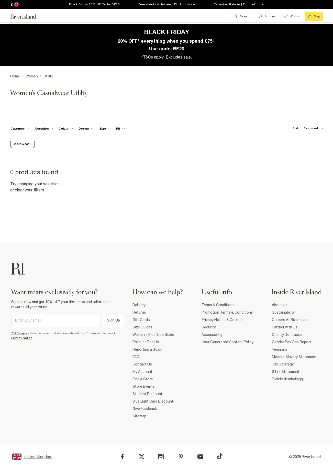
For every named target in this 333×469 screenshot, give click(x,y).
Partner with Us (284, 327)
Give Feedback (144, 409)
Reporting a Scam (147, 349)
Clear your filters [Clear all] (29, 190)
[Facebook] (122, 456)
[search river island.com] (241, 16)
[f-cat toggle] (19, 128)
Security (209, 327)
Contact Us (142, 364)
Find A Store (142, 379)
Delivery (139, 305)
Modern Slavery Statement (294, 357)
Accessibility (212, 335)
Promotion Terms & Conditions (227, 312)
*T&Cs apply (20, 333)
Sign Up (113, 320)
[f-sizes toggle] (105, 128)
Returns (139, 312)
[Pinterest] (180, 456)
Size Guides (142, 327)
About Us (279, 305)
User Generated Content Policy (227, 342)
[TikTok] (220, 456)
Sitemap (139, 416)
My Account (142, 372)
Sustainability (283, 312)
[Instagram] (161, 456)
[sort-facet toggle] (306, 128)
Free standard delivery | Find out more (166, 4)
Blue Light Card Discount (152, 401)
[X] (142, 456)
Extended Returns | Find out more (238, 4)
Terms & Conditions (218, 305)
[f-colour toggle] (65, 128)
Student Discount (147, 394)
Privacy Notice (21, 338)
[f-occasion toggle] (44, 128)
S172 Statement (285, 372)
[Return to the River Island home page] (27, 16)
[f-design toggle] (86, 128)
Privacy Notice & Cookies (222, 320)
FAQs (136, 357)
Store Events (143, 386)
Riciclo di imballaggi (288, 379)
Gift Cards (141, 320)
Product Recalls (145, 342)
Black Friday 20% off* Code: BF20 (94, 4)
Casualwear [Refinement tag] (22, 144)
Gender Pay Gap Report (291, 342)
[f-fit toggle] (120, 128)
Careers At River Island (290, 320)
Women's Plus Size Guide (153, 335)
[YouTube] (200, 456)
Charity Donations (287, 335)
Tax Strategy (283, 364)
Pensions (279, 349)
